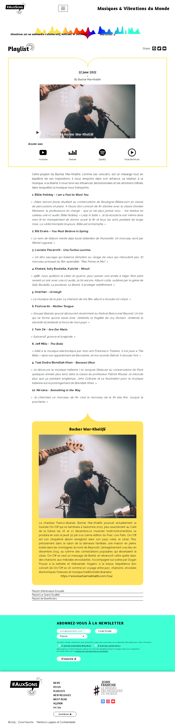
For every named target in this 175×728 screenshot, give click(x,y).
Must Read (60, 699)
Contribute (64, 714)
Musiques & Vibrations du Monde (133, 8)
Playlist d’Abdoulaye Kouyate (48, 591)
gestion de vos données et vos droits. (91, 651)
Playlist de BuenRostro (44, 598)
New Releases (62, 695)
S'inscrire (68, 659)
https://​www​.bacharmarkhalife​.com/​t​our (87, 576)
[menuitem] (54, 707)
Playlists (59, 691)
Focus (57, 687)
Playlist (18, 48)
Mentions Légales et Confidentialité (56, 722)
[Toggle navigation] (63, 8)
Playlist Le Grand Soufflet (45, 594)
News (56, 683)
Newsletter (106, 34)
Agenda (58, 703)
